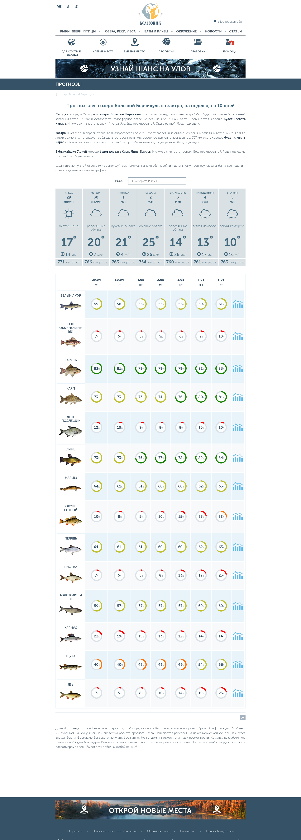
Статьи (235, 31)
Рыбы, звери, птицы (78, 31)
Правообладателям (220, 831)
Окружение (186, 31)
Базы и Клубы (156, 31)
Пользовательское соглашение (115, 831)
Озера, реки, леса (120, 31)
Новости (213, 31)
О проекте (75, 831)
